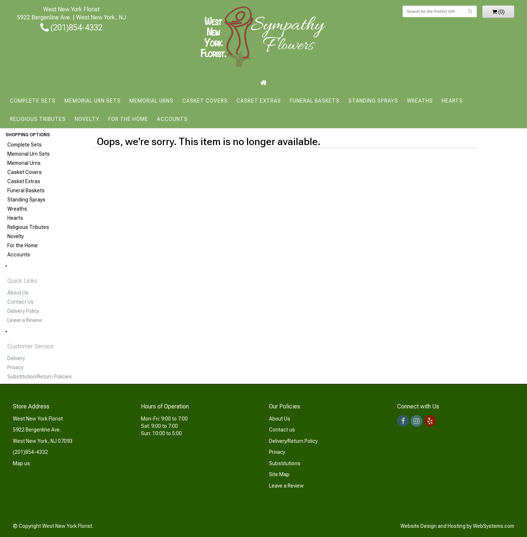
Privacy (15, 367)
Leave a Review (24, 320)
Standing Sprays (373, 101)
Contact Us (20, 302)
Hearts (452, 101)
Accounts (172, 119)
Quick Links (22, 280)
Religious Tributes (38, 119)
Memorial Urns (151, 101)
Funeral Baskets (315, 101)
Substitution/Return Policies (39, 376)
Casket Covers (205, 101)
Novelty (87, 119)
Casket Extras (258, 101)
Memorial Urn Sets (92, 101)
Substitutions (284, 463)
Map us (21, 463)
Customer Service (30, 346)
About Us (18, 293)
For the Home (128, 119)
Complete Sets (33, 101)
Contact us (282, 430)
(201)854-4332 (71, 27)
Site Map (279, 474)
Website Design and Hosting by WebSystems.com (457, 526)
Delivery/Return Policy (293, 441)
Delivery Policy (23, 311)
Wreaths (420, 101)
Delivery (16, 358)
